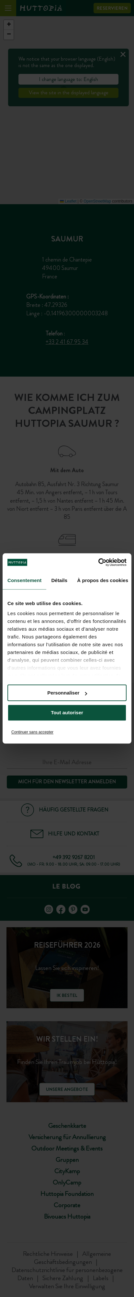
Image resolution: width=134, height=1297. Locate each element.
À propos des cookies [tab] (102, 580)
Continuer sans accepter (32, 732)
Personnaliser (67, 692)
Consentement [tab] (24, 580)
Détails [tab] (59, 580)
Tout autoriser (67, 713)
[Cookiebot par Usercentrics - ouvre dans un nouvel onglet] (98, 562)
